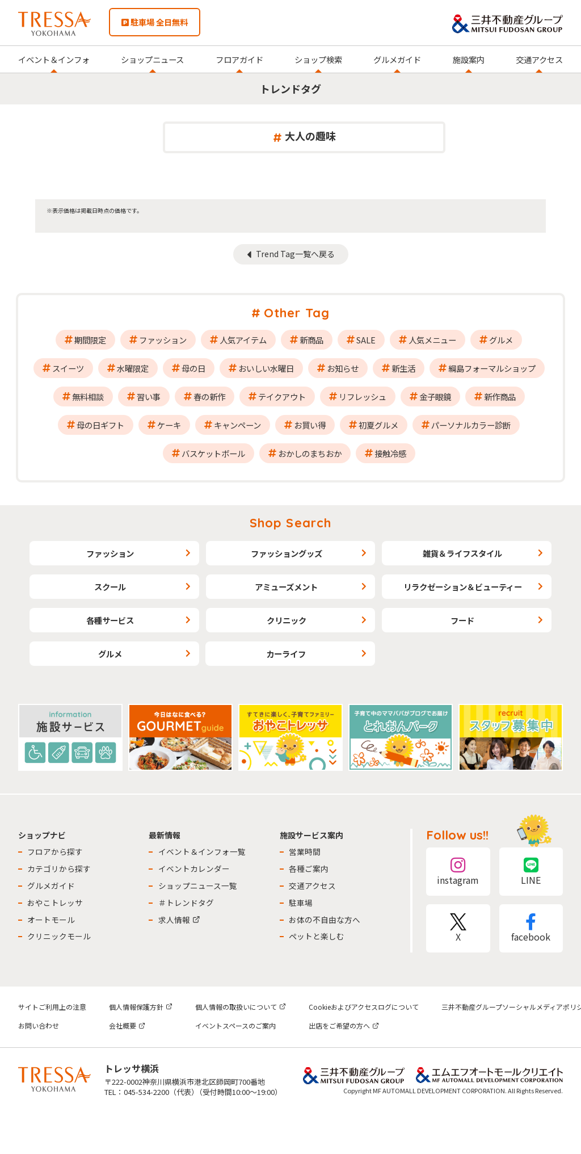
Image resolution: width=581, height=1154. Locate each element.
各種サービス (110, 620)
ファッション (163, 340)
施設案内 (469, 59)
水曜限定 (133, 368)
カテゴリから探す (59, 868)
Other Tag (297, 313)
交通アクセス (539, 59)
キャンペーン (237, 425)
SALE (366, 340)
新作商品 (500, 396)
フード (462, 620)
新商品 (311, 340)
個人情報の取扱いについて (240, 1007)
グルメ (501, 340)
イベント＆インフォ (54, 59)
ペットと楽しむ (316, 936)
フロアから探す (55, 851)
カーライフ (286, 654)
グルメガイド (397, 59)
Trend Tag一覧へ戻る (295, 253)
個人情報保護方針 (140, 1007)
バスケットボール (213, 453)
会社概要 (127, 1025)
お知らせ (343, 368)
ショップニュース (152, 59)
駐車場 (301, 902)
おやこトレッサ (55, 902)
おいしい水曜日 (266, 368)
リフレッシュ (362, 396)
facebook (531, 928)
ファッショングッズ (286, 553)
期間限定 (90, 340)
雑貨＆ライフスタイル (462, 553)
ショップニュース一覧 (197, 885)
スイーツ (68, 368)
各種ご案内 (309, 868)
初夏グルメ (378, 425)
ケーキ (169, 425)
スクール (110, 587)
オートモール (51, 919)
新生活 (403, 368)
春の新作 (209, 396)
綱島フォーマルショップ (492, 368)
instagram (458, 872)
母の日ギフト (100, 425)
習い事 (149, 396)
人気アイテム (243, 340)
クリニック (286, 620)
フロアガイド (239, 59)
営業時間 (305, 851)
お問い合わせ (38, 1025)
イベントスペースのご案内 (235, 1025)
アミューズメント (286, 587)
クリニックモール (59, 936)
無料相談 (88, 396)
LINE (531, 872)
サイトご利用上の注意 (52, 1007)
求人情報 (179, 919)
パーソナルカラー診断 (471, 425)
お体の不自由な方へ (324, 919)
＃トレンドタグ (186, 902)
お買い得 (310, 425)
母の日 (193, 368)
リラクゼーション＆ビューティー (462, 587)
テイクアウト (282, 396)
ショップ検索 (318, 59)
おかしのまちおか (310, 453)
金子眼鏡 (435, 396)
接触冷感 (390, 453)
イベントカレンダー (194, 868)
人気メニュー (432, 340)
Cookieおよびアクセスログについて (364, 1007)
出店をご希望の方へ (344, 1025)
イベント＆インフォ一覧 (202, 851)
